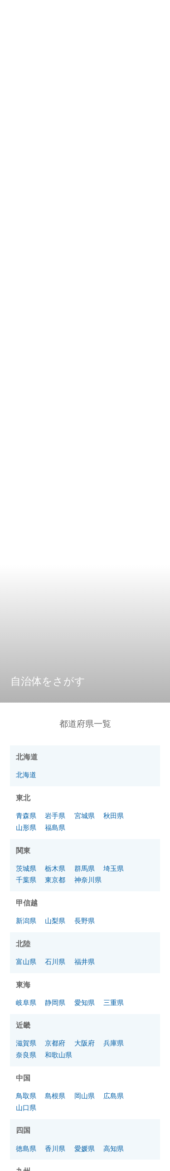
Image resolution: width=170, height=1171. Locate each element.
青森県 (26, 815)
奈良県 (26, 1055)
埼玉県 (113, 868)
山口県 (26, 1107)
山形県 (26, 827)
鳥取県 (26, 1096)
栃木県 (55, 868)
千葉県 (26, 880)
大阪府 (84, 1043)
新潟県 (26, 921)
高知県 (113, 1148)
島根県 (55, 1096)
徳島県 (26, 1148)
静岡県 (55, 1002)
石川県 (55, 961)
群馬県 (84, 868)
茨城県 (26, 868)
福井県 (84, 961)
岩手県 (55, 815)
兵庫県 (113, 1043)
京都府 (55, 1043)
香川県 (55, 1148)
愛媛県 (84, 1148)
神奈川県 (88, 880)
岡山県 (84, 1096)
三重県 (113, 1002)
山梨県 (55, 921)
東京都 (55, 880)
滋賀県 (26, 1043)
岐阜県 (26, 1002)
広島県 (113, 1096)
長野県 (84, 921)
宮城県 (84, 815)
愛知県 (84, 1002)
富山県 (26, 961)
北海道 (26, 775)
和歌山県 (58, 1055)
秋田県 (113, 815)
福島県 (55, 827)
